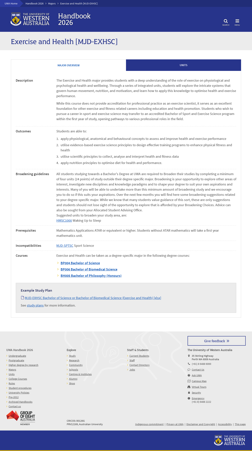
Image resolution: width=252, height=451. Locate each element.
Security (196, 392)
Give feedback (214, 341)
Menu (237, 22)
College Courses (18, 378)
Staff (132, 360)
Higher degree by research (23, 365)
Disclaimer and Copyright (200, 424)
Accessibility (225, 424)
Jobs (132, 369)
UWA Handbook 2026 (19, 350)
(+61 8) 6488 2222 (201, 401)
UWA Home (11, 3)
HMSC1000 (64, 220)
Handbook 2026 (35, 3)
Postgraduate (16, 360)
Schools (73, 369)
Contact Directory (139, 365)
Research (74, 360)
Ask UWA (197, 375)
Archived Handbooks (20, 401)
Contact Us (198, 369)
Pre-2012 (14, 397)
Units (12, 374)
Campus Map (199, 381)
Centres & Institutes (80, 374)
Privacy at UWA (175, 424)
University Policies (19, 392)
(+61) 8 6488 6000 (201, 364)
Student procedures (20, 388)
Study (72, 356)
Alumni (73, 378)
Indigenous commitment (149, 424)
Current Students (139, 356)
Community (76, 365)
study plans (35, 305)
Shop (72, 383)
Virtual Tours (199, 387)
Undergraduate (17, 356)
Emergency (198, 398)
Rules (12, 383)
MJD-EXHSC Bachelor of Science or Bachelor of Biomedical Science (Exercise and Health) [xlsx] (93, 298)
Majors (52, 3)
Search (226, 22)
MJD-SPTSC (64, 245)
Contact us (15, 406)
